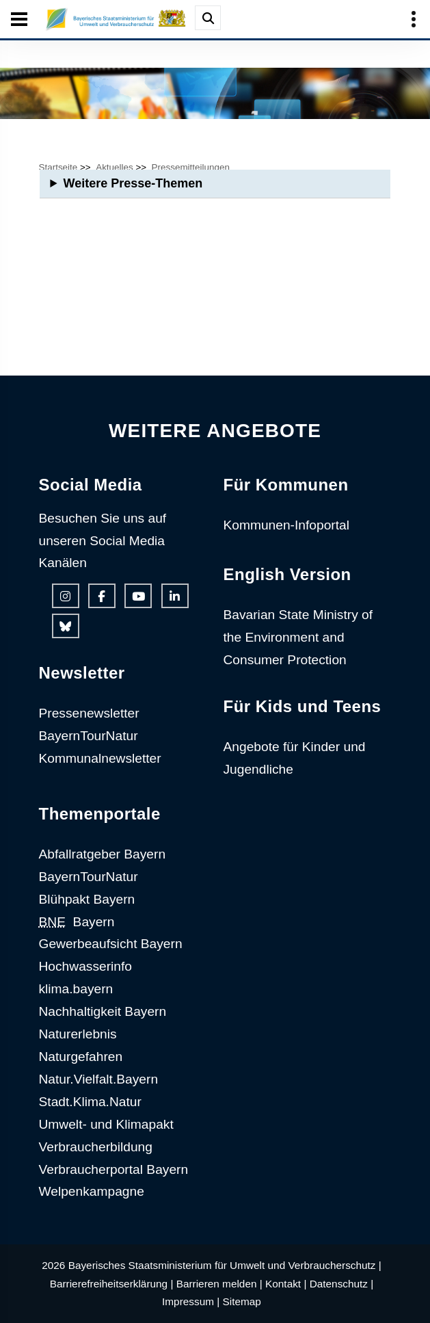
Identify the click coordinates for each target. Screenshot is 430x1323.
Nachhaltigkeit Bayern (103, 1011)
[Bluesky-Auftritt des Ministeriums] (65, 626)
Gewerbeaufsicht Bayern (111, 943)
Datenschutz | (342, 1283)
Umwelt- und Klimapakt (106, 1124)
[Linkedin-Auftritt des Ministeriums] (175, 596)
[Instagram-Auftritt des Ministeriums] (65, 596)
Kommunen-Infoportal (287, 525)
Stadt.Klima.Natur (90, 1102)
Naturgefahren (81, 1056)
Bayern (77, 922)
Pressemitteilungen (191, 167)
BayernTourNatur (88, 736)
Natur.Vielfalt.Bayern (99, 1079)
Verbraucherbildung (95, 1147)
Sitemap (242, 1301)
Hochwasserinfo (86, 966)
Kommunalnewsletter (100, 758)
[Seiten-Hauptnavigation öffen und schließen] (19, 19)
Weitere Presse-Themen (132, 183)
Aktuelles (114, 167)
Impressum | (190, 1301)
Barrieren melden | (219, 1283)
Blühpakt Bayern (87, 899)
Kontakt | (285, 1283)
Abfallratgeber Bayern (102, 854)
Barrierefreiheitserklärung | (112, 1283)
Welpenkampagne (91, 1191)
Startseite (58, 167)
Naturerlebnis (78, 1034)
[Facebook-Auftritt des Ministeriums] (102, 596)
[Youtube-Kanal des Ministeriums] (138, 596)
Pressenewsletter (89, 713)
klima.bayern (76, 989)
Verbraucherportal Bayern (114, 1169)
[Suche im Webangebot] (208, 17)
